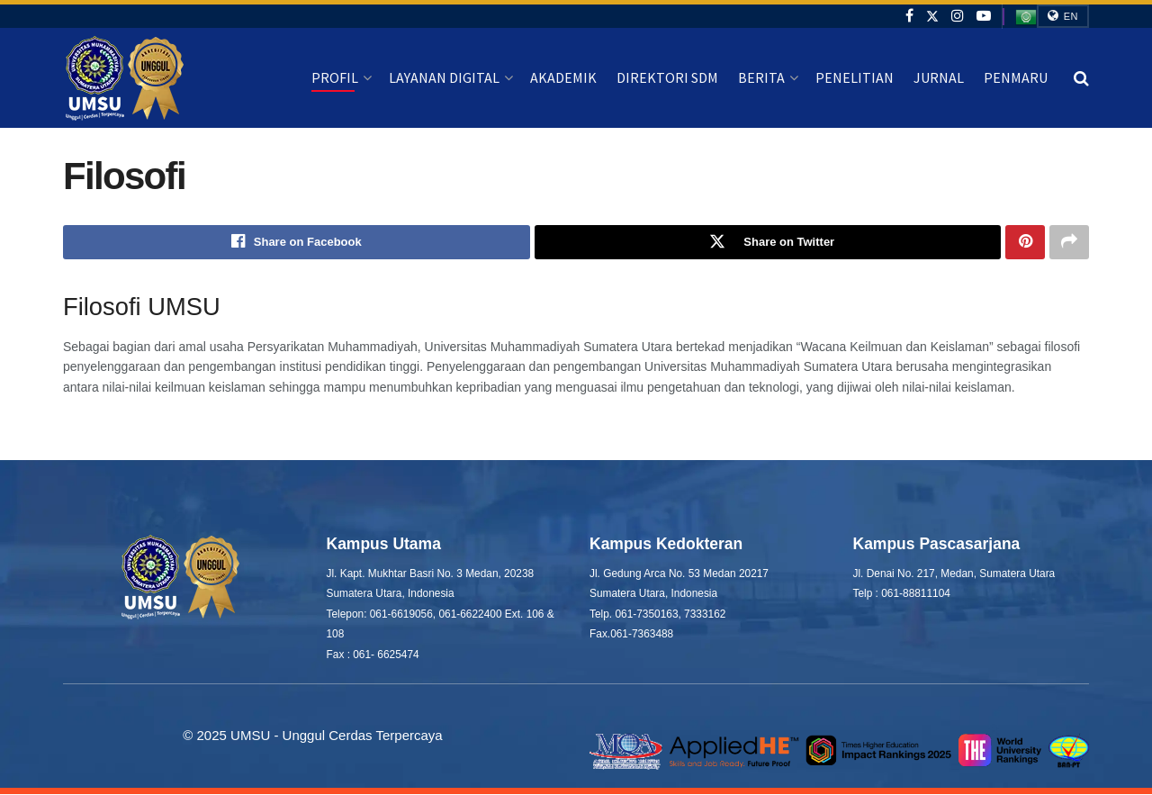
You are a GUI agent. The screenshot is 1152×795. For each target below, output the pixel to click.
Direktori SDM (667, 77)
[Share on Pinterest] (1025, 242)
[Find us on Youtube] (983, 16)
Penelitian (854, 77)
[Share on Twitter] (768, 242)
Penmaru (1016, 77)
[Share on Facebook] (296, 242)
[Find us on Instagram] (957, 16)
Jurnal (939, 77)
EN (1063, 15)
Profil (334, 77)
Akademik (563, 77)
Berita (761, 77)
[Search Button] (1081, 78)
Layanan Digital (444, 77)
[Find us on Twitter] (932, 16)
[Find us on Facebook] (909, 16)
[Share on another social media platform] (1069, 242)
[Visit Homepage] (125, 78)
